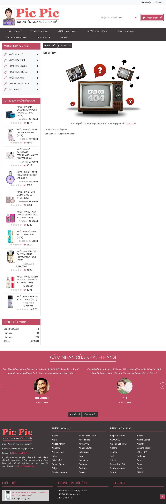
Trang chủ (130, 123)
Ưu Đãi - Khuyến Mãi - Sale (70, 494)
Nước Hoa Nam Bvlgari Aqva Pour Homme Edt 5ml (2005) (27, 111)
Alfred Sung (84, 440)
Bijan (81, 456)
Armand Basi (58, 452)
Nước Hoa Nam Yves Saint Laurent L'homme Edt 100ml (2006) (27, 255)
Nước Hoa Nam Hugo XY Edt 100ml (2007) (27, 298)
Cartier (82, 472)
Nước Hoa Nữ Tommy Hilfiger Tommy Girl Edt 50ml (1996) (27, 280)
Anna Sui (56, 448)
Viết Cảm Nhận (89, 414)
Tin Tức (64, 37)
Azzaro (113, 448)
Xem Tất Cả (75, 414)
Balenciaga (84, 452)
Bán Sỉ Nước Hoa (66, 498)
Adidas (55, 436)
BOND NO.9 (57, 460)
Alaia (54, 440)
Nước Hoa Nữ (13, 31)
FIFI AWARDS (43, 37)
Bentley (113, 452)
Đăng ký (158, 2)
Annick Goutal (85, 448)
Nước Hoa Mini (125, 31)
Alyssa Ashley (58, 444)
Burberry (83, 464)
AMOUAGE (84, 444)
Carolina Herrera (59, 472)
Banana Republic (144, 448)
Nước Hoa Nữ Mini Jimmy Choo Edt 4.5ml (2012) (26, 195)
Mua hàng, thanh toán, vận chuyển (73, 490)
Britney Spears (59, 464)
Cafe (139, 460)
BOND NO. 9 (142, 452)
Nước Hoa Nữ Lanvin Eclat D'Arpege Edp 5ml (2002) (27, 175)
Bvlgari (55, 468)
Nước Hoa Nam (39, 31)
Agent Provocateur (87, 436)
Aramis (140, 444)
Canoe (140, 464)
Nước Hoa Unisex (68, 31)
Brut (112, 456)
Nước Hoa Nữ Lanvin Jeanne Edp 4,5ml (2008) (27, 132)
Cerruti (113, 472)
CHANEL (141, 472)
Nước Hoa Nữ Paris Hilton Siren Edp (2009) (26, 234)
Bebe (54, 456)
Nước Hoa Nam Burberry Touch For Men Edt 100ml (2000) (29, 493)
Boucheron (84, 460)
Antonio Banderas (118, 444)
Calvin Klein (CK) (117, 464)
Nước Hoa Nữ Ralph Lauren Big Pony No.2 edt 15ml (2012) (27, 215)
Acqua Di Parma (117, 436)
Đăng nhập (146, 2)
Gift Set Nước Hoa (16, 37)
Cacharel (83, 468)
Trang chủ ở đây (64, 134)
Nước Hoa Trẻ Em (97, 31)
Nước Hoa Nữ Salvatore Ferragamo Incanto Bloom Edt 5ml (27, 153)
